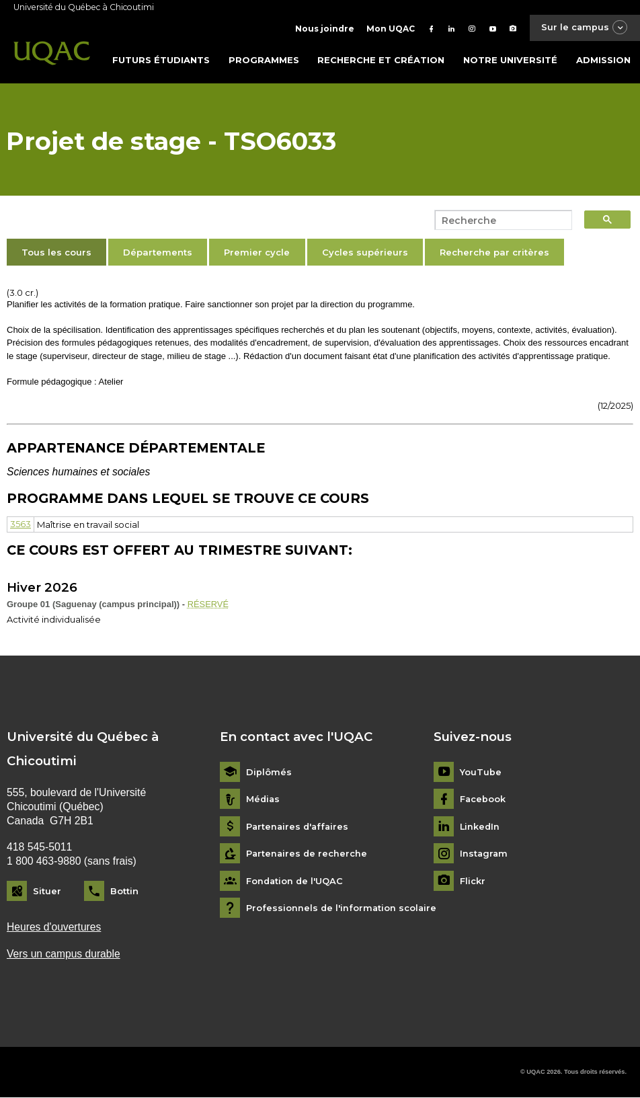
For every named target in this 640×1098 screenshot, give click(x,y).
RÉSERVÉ (208, 604)
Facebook (483, 799)
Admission (603, 59)
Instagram (484, 854)
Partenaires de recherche (307, 854)
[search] (499, 220)
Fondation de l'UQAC (295, 881)
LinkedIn (480, 827)
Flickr (472, 881)
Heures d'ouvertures (54, 927)
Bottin (124, 891)
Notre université (510, 59)
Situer (47, 891)
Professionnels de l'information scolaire (342, 908)
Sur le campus (583, 28)
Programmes (264, 59)
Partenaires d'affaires (299, 827)
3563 (20, 524)
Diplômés (269, 772)
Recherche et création (380, 59)
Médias (263, 799)
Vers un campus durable (64, 953)
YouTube (481, 772)
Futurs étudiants (161, 59)
